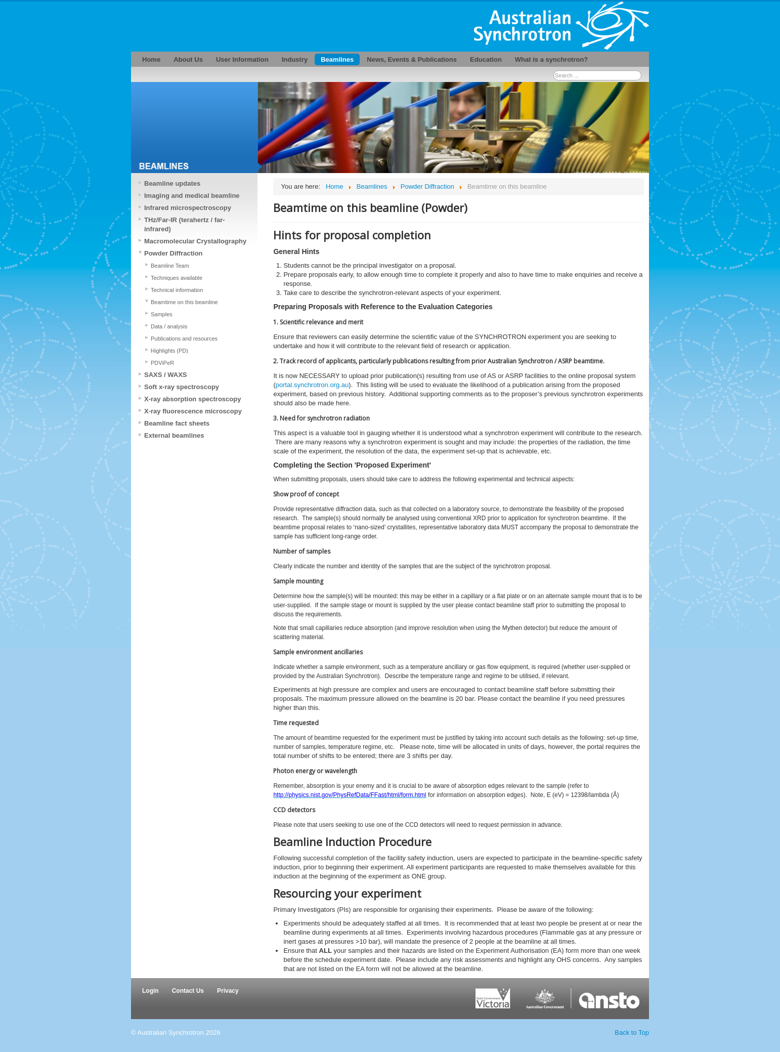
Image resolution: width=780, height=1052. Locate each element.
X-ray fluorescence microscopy (193, 411)
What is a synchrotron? (551, 59)
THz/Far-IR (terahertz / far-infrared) (184, 224)
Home (151, 59)
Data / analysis (169, 326)
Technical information (177, 290)
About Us (188, 59)
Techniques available (176, 278)
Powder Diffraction (173, 253)
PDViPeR (162, 363)
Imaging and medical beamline (192, 195)
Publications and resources (184, 338)
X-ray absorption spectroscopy (192, 399)
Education (486, 59)
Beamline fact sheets (176, 423)
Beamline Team (170, 266)
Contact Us (188, 990)
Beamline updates (172, 183)
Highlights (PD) (169, 351)
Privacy (228, 990)
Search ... (553, 70)
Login (150, 990)
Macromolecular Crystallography (195, 241)
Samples (161, 314)
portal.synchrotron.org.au (312, 385)
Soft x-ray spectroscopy (181, 387)
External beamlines (174, 435)
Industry (295, 59)
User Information (242, 59)
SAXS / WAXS (165, 374)
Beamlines (337, 59)
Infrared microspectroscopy (187, 208)
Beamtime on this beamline (184, 302)
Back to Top (632, 1032)
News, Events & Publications (412, 59)
